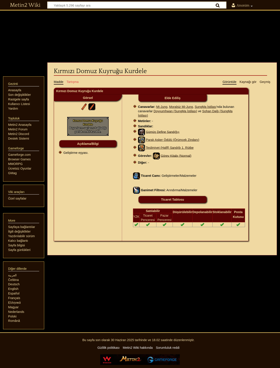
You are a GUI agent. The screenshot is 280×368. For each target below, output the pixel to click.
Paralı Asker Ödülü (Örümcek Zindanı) (172, 140)
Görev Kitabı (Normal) (176, 155)
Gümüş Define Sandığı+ (163, 131)
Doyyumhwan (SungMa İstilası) (175, 111)
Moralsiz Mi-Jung (181, 107)
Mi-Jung (161, 107)
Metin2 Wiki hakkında (138, 347)
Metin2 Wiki (25, 5)
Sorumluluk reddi (167, 347)
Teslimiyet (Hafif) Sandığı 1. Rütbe (170, 147)
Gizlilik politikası (108, 347)
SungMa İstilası (205, 107)
